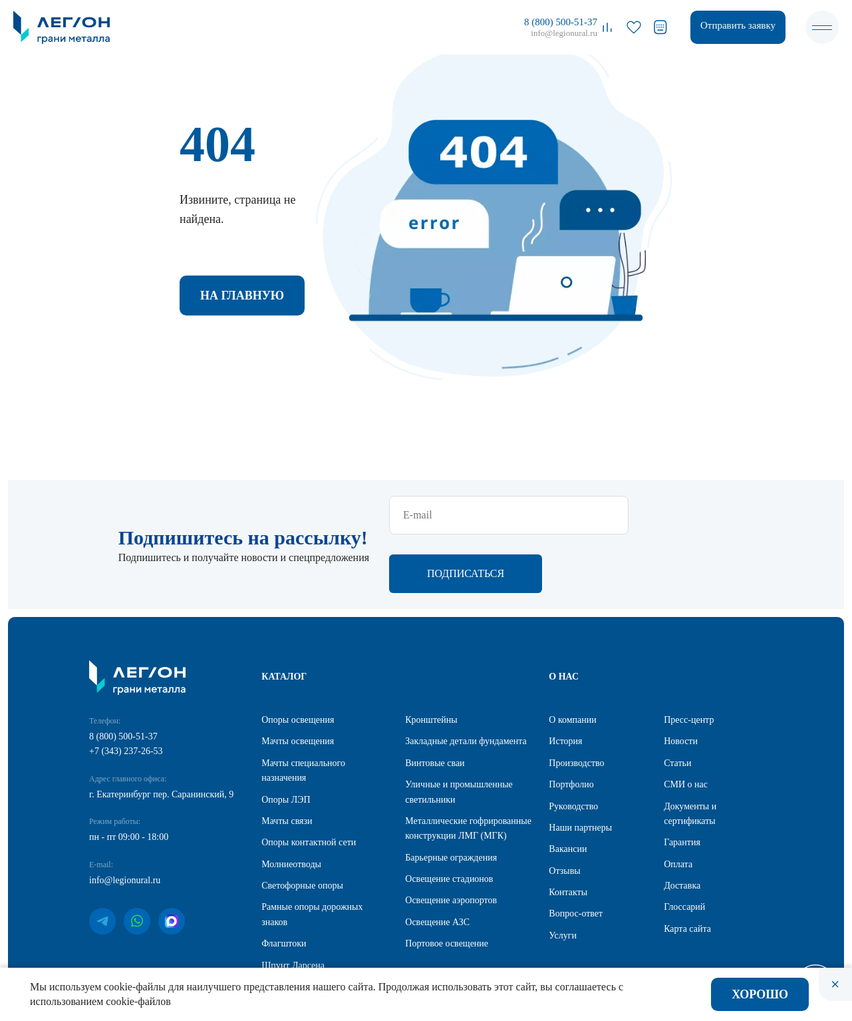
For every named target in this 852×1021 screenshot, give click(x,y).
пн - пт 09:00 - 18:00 (128, 780)
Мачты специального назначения (303, 713)
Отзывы (564, 814)
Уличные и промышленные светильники (459, 734)
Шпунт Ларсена (293, 908)
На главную (242, 295)
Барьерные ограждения (451, 800)
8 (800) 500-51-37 (560, 22)
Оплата (678, 807)
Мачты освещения (297, 684)
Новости (681, 684)
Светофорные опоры (302, 828)
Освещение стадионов (449, 822)
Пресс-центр (689, 663)
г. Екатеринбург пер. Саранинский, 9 (161, 737)
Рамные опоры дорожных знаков (311, 857)
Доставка (682, 828)
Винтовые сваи (434, 706)
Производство (576, 706)
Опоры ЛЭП (285, 742)
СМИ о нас (686, 727)
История (565, 684)
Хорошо (760, 994)
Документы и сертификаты (690, 756)
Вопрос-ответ (576, 856)
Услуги (563, 878)
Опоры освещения (297, 663)
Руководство (573, 749)
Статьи (677, 706)
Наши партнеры (580, 770)
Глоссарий (684, 850)
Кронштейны (431, 663)
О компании (572, 663)
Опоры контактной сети (308, 785)
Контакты (568, 835)
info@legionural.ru (564, 33)
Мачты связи (286, 764)
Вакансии (568, 792)
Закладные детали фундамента (466, 684)
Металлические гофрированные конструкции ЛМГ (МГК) (468, 771)
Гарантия (682, 785)
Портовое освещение (446, 886)
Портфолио (571, 727)
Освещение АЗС (437, 865)
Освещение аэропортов (451, 843)
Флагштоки (283, 886)
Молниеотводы (291, 807)
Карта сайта (687, 872)
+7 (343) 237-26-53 (126, 694)
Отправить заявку (738, 25)
